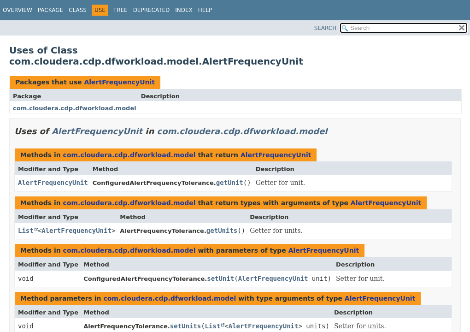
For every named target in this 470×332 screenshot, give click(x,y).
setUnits (185, 326)
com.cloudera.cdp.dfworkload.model (74, 108)
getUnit (229, 182)
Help (205, 10)
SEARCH (325, 28)
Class (78, 10)
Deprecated (151, 10)
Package (50, 10)
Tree (120, 10)
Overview (17, 10)
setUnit (220, 278)
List (26, 230)
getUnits (221, 230)
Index (184, 10)
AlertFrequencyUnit (119, 82)
